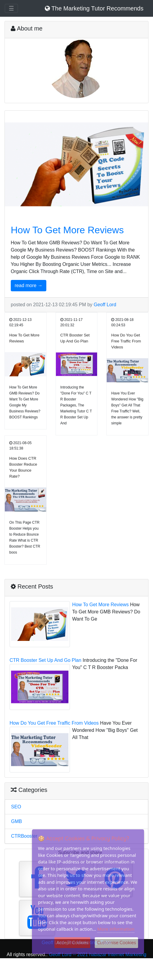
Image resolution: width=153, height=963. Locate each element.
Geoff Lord (105, 304)
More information (115, 929)
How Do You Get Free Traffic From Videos (126, 341)
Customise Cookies (116, 942)
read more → (28, 285)
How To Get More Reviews (67, 230)
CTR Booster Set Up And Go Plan (75, 338)
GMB (16, 821)
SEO (16, 806)
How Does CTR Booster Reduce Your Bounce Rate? (23, 467)
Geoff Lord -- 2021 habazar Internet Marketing (97, 954)
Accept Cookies (72, 942)
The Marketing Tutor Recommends (94, 8)
